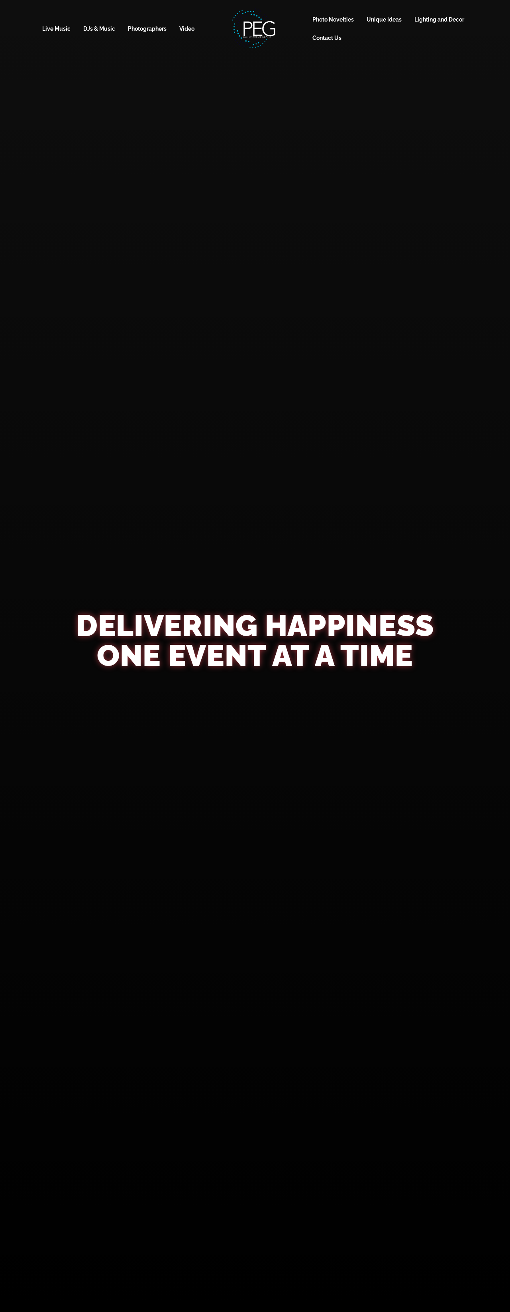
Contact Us (326, 38)
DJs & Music (99, 29)
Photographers (147, 29)
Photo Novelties (333, 19)
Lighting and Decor (439, 19)
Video (186, 29)
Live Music (56, 29)
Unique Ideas (384, 19)
